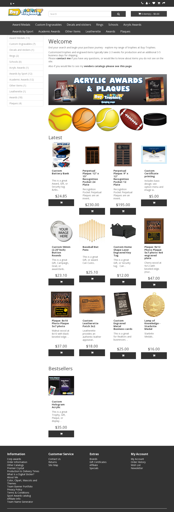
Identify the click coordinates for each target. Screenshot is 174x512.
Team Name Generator (20, 501)
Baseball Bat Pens (91, 248)
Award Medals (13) (19, 38)
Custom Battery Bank (60, 172)
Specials (94, 468)
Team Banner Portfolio (20, 486)
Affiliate (94, 465)
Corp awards (14, 459)
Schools (113, 24)
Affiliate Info (14, 498)
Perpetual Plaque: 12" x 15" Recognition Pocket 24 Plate (91, 177)
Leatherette (93, 31)
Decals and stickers (79, 24)
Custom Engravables (48, 24)
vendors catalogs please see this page (108, 66)
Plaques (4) (15, 103)
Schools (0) (15, 61)
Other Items (73, 31)
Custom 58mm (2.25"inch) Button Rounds (61, 251)
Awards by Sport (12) (20, 73)
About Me (12, 477)
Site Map (53, 465)
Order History (138, 462)
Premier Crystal (15, 468)
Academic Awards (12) (21, 79)
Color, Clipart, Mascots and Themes (22, 482)
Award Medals (21, 24)
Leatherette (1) (17, 91)
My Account (137, 459)
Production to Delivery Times (23, 471)
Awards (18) (15, 97)
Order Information (17, 462)
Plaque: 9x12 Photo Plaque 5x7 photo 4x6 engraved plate (153, 252)
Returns (52, 462)
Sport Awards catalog (19, 495)
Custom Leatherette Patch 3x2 (90, 323)
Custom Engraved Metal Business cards (123, 325)
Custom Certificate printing (151, 173)
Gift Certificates (98, 462)
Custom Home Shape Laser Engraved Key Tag (123, 251)
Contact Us (54, 459)
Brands (93, 459)
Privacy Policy (14, 489)
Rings (99, 24)
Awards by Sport (22, 31)
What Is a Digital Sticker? (20, 474)
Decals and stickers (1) (21, 49)
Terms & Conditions (18, 492)
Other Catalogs (15, 465)
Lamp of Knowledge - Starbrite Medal (152, 325)
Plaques (125, 31)
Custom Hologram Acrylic (58, 404)
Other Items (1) (17, 85)
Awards (110, 31)
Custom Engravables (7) (22, 43)
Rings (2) (14, 55)
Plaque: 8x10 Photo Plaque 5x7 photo (60, 323)
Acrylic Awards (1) (19, 67)
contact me (63, 58)
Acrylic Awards (132, 24)
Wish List (136, 465)
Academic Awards (49, 31)
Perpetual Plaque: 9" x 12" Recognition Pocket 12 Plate (121, 177)
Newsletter (137, 468)
